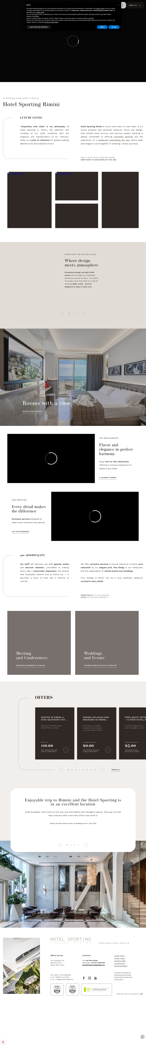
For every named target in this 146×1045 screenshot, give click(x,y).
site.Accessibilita (120, 1005)
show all (63, 770)
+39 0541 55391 (91, 1000)
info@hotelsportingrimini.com (93, 1004)
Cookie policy (119, 995)
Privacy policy (119, 998)
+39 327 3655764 (98, 1002)
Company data (120, 1000)
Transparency (119, 1003)
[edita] (141, 1033)
